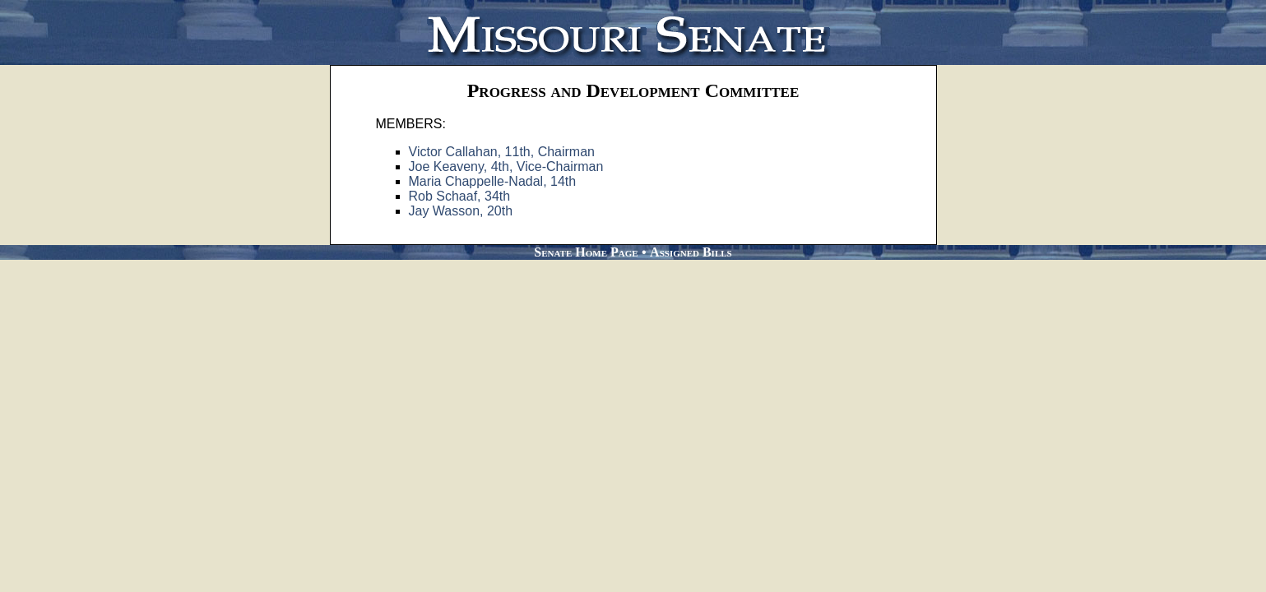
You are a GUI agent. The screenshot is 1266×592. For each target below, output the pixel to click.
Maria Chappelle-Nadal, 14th (493, 181)
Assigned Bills (691, 252)
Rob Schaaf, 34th (460, 196)
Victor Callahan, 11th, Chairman (502, 152)
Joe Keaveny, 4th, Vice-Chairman (506, 166)
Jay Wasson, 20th (461, 211)
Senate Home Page (586, 252)
